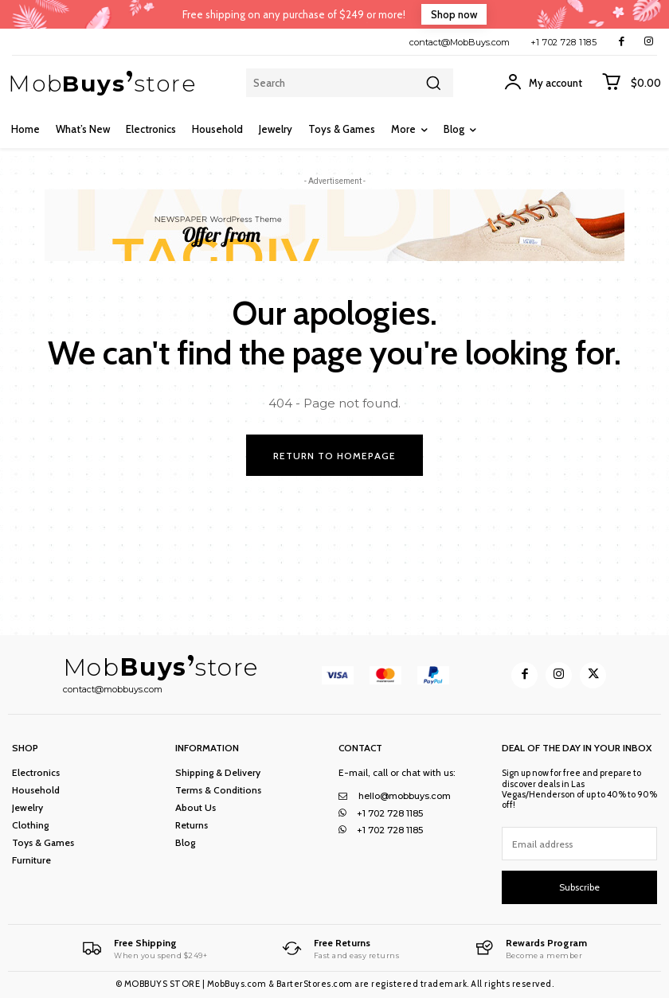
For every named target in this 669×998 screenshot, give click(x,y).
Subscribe (579, 887)
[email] (579, 843)
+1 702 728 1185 (563, 42)
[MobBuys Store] (144, 948)
